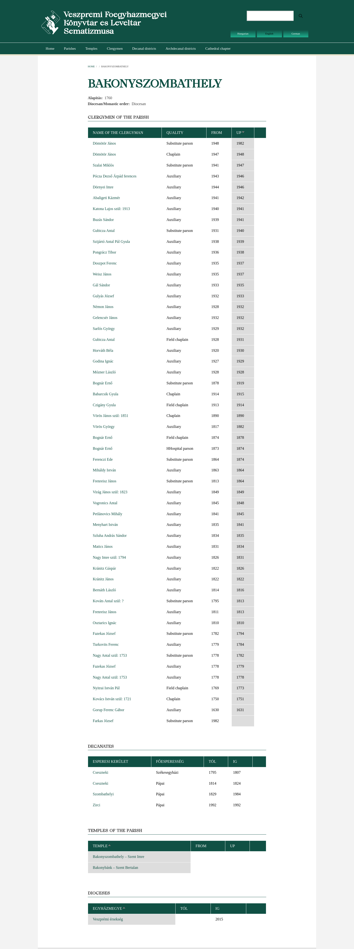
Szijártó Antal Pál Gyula (111, 242)
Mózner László (104, 372)
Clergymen (115, 48)
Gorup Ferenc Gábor (108, 710)
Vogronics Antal (105, 503)
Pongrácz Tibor (104, 252)
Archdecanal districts (181, 48)
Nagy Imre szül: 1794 (109, 557)
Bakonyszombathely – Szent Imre (118, 857)
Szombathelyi (103, 794)
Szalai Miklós (103, 165)
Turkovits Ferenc (106, 644)
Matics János (103, 546)
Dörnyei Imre (103, 187)
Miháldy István (104, 470)
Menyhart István (105, 525)
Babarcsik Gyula (105, 394)
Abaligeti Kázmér (106, 198)
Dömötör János (104, 143)
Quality (175, 133)
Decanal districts (144, 48)
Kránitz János (103, 579)
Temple (102, 846)
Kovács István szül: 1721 (112, 699)
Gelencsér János (105, 318)
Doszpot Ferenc (105, 263)
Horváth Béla (103, 350)
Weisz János (102, 274)
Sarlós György (104, 329)
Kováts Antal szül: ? (108, 601)
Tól (212, 761)
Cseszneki (100, 772)
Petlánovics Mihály (107, 514)
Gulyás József (103, 296)
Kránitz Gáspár (104, 568)
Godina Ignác (103, 361)
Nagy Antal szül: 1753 (110, 655)
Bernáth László (104, 590)
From (216, 133)
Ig (218, 908)
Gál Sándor (101, 285)
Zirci (96, 805)
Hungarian (242, 33)
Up (240, 133)
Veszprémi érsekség (108, 919)
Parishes (70, 48)
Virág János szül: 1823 (110, 492)
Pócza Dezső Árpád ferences (114, 176)
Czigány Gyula (104, 405)
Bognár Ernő (102, 383)
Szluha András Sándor (110, 535)
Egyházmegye (109, 908)
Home (50, 48)
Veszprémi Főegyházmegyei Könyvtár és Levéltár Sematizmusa (115, 23)
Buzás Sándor (103, 220)
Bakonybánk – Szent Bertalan (115, 868)
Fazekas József (104, 633)
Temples (91, 48)
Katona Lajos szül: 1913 (111, 209)
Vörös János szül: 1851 (110, 416)
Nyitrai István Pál (106, 688)
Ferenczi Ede (103, 459)
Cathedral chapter (218, 48)
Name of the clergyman (118, 133)
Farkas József (103, 721)
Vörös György (104, 427)
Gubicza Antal (104, 231)
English (269, 33)
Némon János (103, 307)
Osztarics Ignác (104, 623)
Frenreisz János (104, 481)
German (295, 33)
